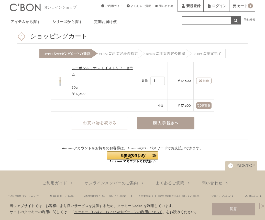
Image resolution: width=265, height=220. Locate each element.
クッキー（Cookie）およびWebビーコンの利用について (118, 212)
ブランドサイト (222, 196)
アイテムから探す (25, 22)
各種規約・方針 (61, 196)
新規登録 (193, 7)
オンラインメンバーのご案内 (111, 183)
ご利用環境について (23, 196)
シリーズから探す (67, 22)
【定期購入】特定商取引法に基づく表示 (168, 196)
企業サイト (253, 196)
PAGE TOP (245, 166)
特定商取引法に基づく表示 (105, 196)
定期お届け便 (105, 22)
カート (245, 6)
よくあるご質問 (140, 6)
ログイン (219, 7)
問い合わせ (166, 6)
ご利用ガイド (114, 6)
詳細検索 (249, 20)
